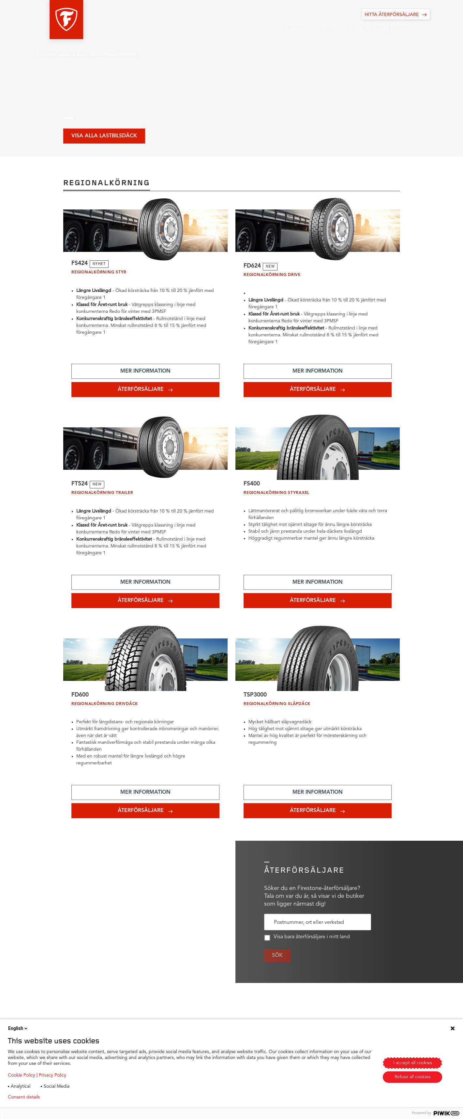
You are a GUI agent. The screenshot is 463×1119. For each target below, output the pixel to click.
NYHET (100, 264)
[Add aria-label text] (145, 372)
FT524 (80, 485)
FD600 (80, 697)
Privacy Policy (52, 1075)
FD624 (253, 266)
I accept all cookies (412, 1063)
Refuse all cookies (412, 1077)
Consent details (24, 1097)
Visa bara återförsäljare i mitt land (307, 940)
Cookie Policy (21, 1075)
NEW (271, 267)
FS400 (252, 485)
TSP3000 (256, 697)
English (18, 1028)
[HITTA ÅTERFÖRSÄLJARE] (396, 14)
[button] (50, 19)
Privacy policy (64, 1097)
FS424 (80, 264)
